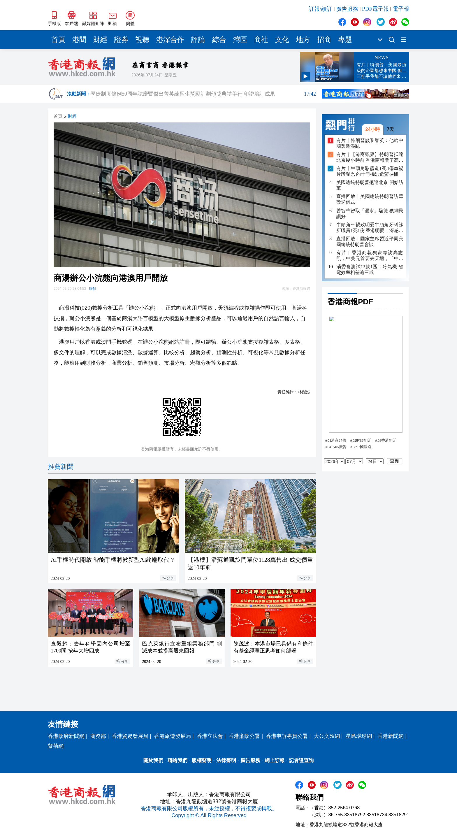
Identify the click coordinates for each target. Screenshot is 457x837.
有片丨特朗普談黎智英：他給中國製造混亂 (369, 143)
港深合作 (170, 39)
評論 (198, 39)
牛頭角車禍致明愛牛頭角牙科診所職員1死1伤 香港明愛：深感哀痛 (369, 228)
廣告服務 (347, 9)
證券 (121, 39)
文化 (282, 39)
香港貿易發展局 (130, 736)
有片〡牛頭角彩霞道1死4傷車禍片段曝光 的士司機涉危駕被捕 (369, 171)
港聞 (79, 39)
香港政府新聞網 (66, 736)
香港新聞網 (390, 736)
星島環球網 (359, 736)
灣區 (240, 39)
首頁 (58, 39)
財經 (100, 39)
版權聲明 (202, 760)
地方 (303, 39)
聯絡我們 (177, 760)
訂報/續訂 (320, 9)
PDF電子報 (375, 9)
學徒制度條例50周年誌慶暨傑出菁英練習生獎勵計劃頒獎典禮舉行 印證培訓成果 (203, 94)
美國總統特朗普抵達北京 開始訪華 (369, 185)
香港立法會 (210, 736)
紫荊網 (56, 746)
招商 (324, 39)
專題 (345, 39)
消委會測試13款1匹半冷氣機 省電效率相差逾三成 (369, 269)
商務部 (98, 736)
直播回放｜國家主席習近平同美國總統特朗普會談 (369, 241)
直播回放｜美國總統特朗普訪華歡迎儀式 (369, 199)
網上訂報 (274, 760)
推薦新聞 (60, 466)
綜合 (219, 39)
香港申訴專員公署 (287, 736)
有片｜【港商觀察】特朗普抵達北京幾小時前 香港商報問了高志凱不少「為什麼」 (369, 157)
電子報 (401, 9)
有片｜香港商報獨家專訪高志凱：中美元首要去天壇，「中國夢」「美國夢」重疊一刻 (369, 256)
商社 (261, 39)
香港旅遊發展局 (172, 736)
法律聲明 (226, 760)
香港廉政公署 (244, 736)
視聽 (142, 39)
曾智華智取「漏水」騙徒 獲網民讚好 (369, 213)
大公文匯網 (327, 736)
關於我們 (153, 760)
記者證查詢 (301, 760)
